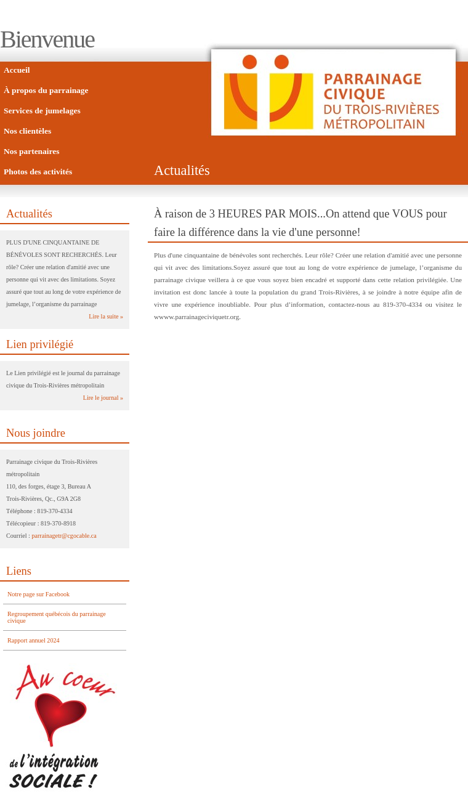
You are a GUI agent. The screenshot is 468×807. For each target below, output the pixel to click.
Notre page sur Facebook (38, 594)
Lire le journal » (103, 397)
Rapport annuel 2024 (33, 640)
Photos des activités (38, 171)
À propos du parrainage (46, 90)
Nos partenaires (31, 151)
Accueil (17, 70)
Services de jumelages (42, 110)
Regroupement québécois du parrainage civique (56, 617)
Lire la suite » (106, 316)
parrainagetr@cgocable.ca (63, 535)
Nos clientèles (27, 131)
